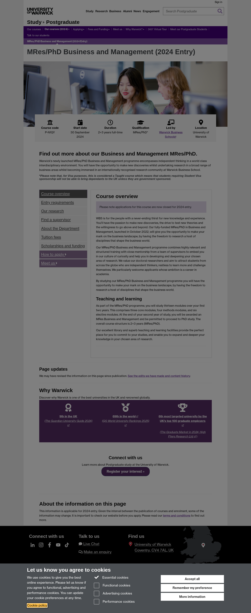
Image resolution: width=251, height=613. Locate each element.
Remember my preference (192, 588)
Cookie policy (37, 605)
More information (192, 597)
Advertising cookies (113, 594)
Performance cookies (114, 602)
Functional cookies (112, 585)
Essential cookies (111, 577)
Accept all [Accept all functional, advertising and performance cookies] (192, 579)
